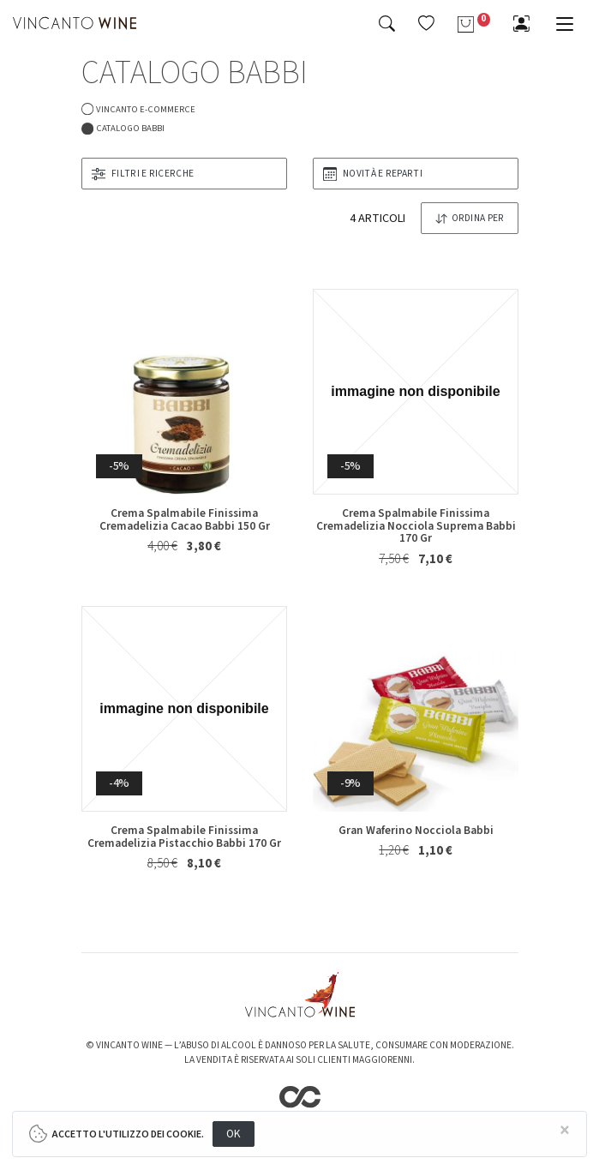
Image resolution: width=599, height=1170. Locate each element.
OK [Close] (233, 1133)
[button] (426, 23)
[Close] (565, 1131)
